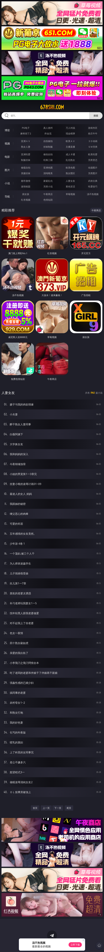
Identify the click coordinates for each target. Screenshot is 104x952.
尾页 (69, 808)
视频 (7, 143)
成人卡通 (70, 154)
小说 (7, 183)
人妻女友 (70, 180)
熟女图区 (70, 173)
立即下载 (75, 944)
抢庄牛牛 (92, 133)
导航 (7, 196)
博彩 (7, 130)
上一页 (46, 808)
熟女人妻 (25, 146)
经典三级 (48, 160)
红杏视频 (25, 199)
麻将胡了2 (25, 133)
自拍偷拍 (48, 141)
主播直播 (70, 146)
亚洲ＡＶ (25, 141)
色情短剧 (48, 199)
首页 (35, 808)
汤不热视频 (93, 194)
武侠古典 (92, 180)
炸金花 (48, 133)
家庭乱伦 (48, 180)
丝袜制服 (48, 146)
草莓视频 (70, 194)
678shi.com (52, 107)
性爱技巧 (92, 186)
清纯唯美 (48, 173)
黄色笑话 (70, 186)
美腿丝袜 (25, 173)
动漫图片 (92, 167)
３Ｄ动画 (92, 141)
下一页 (57, 808)
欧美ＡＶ (70, 141)
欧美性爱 (92, 154)
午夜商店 (48, 194)
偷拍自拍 (48, 154)
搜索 (96, 115)
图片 (7, 170)
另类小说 (48, 186)
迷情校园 (25, 186)
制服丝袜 (25, 160)
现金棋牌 (70, 133)
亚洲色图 (48, 167)
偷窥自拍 (25, 167)
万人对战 (70, 127)
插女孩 (25, 194)
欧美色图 (70, 167)
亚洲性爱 (25, 154)
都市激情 (25, 180)
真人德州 (48, 127)
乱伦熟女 (70, 160)
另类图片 (92, 173)
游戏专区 (92, 127)
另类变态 (92, 160)
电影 (7, 157)
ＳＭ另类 (92, 146)
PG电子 (26, 127)
